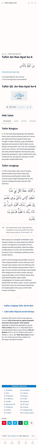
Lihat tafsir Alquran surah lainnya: (19, 311)
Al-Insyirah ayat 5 (28, 413)
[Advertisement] (19, 30)
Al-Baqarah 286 (27, 410)
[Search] (32, 2)
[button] (28, 2)
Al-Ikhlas (8, 413)
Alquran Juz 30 (10, 404)
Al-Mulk (8, 410)
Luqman (25, 393)
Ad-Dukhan (26, 390)
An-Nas (24, 399)
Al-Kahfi (8, 401)
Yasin (7, 393)
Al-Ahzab (25, 407)
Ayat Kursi (25, 401)
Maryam (25, 396)
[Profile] (35, 2)
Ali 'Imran (25, 404)
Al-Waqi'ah (9, 407)
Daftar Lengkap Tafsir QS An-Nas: (18, 305)
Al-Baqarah (9, 396)
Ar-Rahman (9, 399)
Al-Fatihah (9, 390)
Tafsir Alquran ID (11, 3)
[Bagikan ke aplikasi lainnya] (31, 423)
